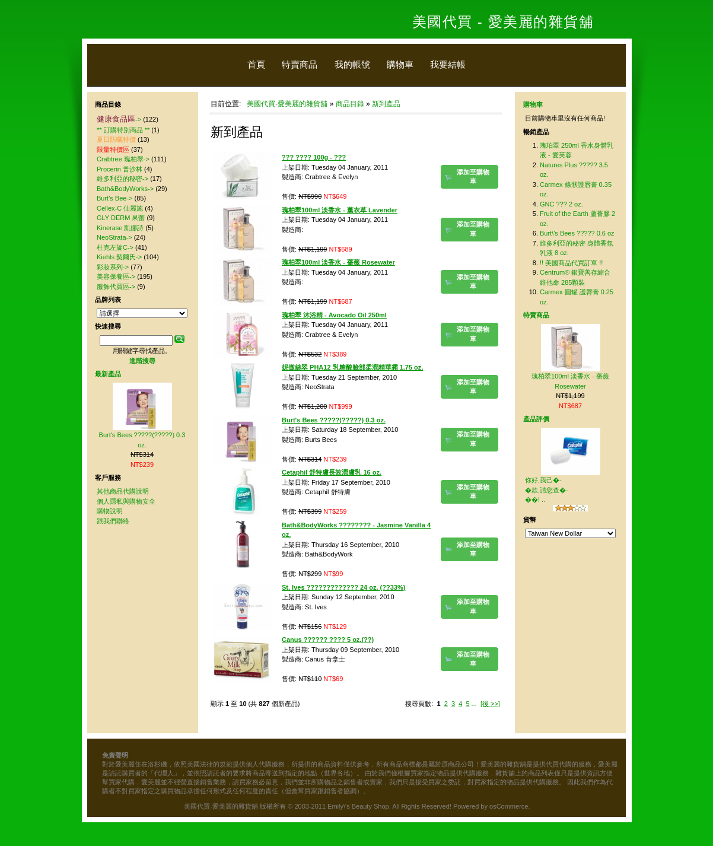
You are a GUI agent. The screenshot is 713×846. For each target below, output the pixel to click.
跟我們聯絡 (113, 520)
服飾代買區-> (116, 286)
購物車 (400, 64)
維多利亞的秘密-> (122, 178)
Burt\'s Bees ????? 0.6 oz (577, 233)
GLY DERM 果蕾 (121, 217)
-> (119, 119)
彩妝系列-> (113, 267)
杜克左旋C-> (115, 247)
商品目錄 (350, 104)
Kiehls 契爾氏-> (119, 256)
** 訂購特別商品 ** (123, 129)
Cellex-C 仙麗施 (120, 208)
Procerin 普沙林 (119, 169)
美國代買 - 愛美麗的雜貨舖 (503, 22)
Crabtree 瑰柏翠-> (123, 159)
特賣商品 (299, 64)
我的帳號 (352, 64)
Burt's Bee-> (115, 198)
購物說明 (110, 510)
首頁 (256, 64)
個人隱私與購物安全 (126, 501)
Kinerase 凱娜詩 (120, 227)
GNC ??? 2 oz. (561, 204)
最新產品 (108, 373)
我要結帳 (448, 64)
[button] (469, 176)
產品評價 (536, 418)
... (474, 703)
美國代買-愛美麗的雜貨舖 (287, 104)
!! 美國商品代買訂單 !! (571, 262)
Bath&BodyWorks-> (125, 188)
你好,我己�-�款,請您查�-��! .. (546, 489)
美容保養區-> (116, 276)
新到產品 (386, 104)
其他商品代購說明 (123, 491)
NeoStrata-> (114, 237)
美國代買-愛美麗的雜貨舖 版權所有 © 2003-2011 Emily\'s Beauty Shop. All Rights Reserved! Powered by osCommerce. (357, 806)
